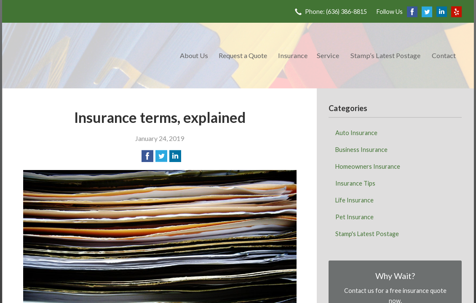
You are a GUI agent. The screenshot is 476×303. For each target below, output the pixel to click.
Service (328, 55)
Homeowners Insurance (367, 166)
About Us (194, 55)
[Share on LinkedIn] (175, 156)
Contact (444, 55)
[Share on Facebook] (147, 156)
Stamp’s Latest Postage (385, 55)
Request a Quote (243, 55)
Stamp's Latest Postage (367, 233)
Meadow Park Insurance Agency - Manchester (89, 55)
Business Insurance (361, 149)
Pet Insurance (354, 217)
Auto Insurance (356, 132)
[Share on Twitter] (161, 156)
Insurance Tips (355, 183)
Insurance (293, 55)
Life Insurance (354, 200)
